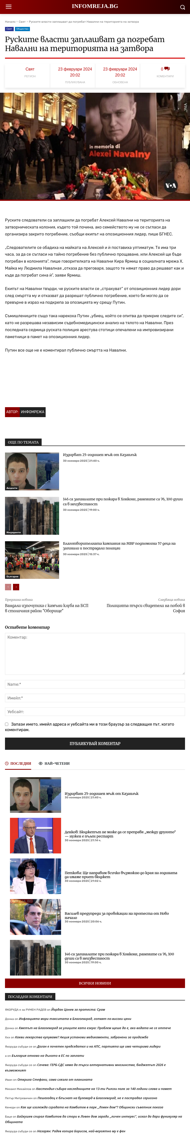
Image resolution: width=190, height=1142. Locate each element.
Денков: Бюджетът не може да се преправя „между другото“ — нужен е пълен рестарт (120, 834)
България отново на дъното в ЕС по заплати (48, 1055)
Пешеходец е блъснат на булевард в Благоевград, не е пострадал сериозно (97, 1098)
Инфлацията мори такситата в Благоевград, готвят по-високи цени (75, 1018)
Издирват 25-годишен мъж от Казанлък (100, 455)
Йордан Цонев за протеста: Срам (78, 1009)
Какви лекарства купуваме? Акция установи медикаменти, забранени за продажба (81, 1037)
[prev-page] (8, 587)
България (12, 576)
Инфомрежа (32, 412)
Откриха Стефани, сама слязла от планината (55, 1079)
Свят (22, 21)
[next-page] (16, 587)
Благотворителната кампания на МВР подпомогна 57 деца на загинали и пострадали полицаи (119, 546)
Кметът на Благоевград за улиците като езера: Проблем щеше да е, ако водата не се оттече (95, 1028)
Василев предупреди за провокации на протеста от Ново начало (117, 915)
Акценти (11, 488)
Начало (10, 21)
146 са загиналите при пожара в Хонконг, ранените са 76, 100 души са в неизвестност (119, 956)
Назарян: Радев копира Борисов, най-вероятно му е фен (81, 1131)
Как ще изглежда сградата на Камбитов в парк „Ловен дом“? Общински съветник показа (92, 1107)
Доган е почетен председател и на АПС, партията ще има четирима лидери (99, 1046)
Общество (22, 29)
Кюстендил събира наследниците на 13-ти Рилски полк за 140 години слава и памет (104, 1088)
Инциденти (13, 532)
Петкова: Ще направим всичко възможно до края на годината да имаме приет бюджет (121, 875)
